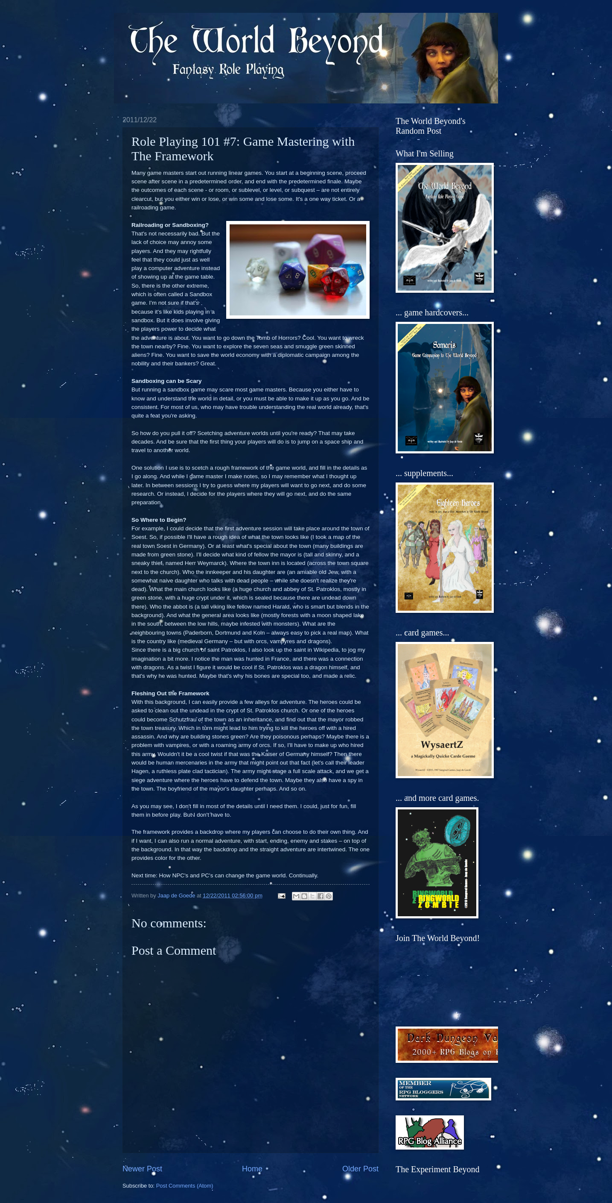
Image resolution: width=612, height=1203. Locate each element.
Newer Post (142, 1169)
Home (252, 1169)
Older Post (360, 1169)
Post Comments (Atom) (184, 1185)
